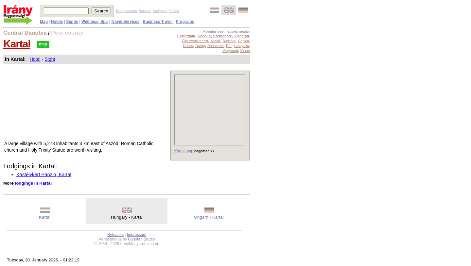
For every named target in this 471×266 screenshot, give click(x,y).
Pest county (67, 32)
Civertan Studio (141, 239)
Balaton (144, 11)
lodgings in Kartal (33, 183)
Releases (115, 234)
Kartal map (184, 151)
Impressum (136, 234)
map (43, 44)
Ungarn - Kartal (208, 217)
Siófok (174, 11)
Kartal (16, 44)
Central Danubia (25, 32)
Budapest (160, 11)
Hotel (35, 59)
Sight (49, 59)
